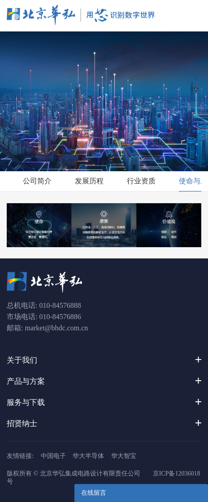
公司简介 (37, 181)
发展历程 (89, 181)
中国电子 (53, 456)
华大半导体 (88, 456)
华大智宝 (123, 456)
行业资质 (141, 181)
